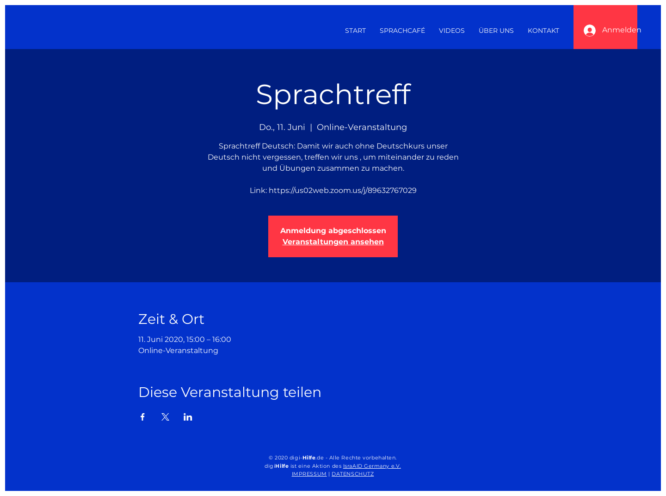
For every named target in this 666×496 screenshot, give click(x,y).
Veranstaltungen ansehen (333, 241)
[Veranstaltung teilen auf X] (165, 417)
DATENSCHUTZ (353, 474)
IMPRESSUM (309, 474)
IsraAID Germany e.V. (372, 466)
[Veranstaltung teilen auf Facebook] (142, 417)
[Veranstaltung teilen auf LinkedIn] (188, 417)
